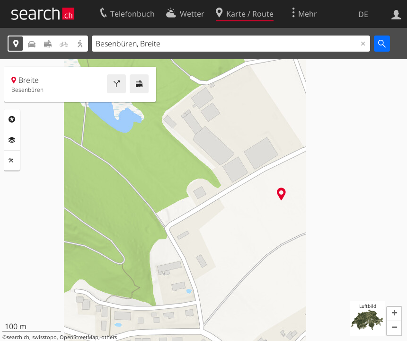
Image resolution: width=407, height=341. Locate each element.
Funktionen (12, 160)
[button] (394, 314)
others (109, 337)
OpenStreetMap (79, 337)
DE (363, 14)
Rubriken (12, 119)
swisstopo (44, 337)
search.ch (18, 337)
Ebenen (12, 140)
